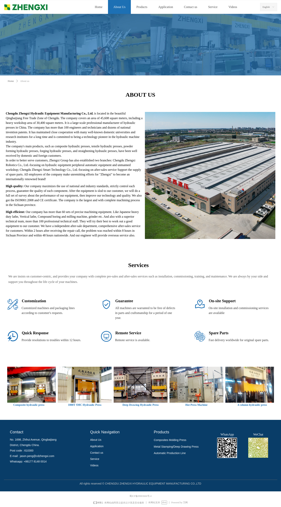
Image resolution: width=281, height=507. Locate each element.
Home (11, 81)
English (266, 7)
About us (24, 81)
